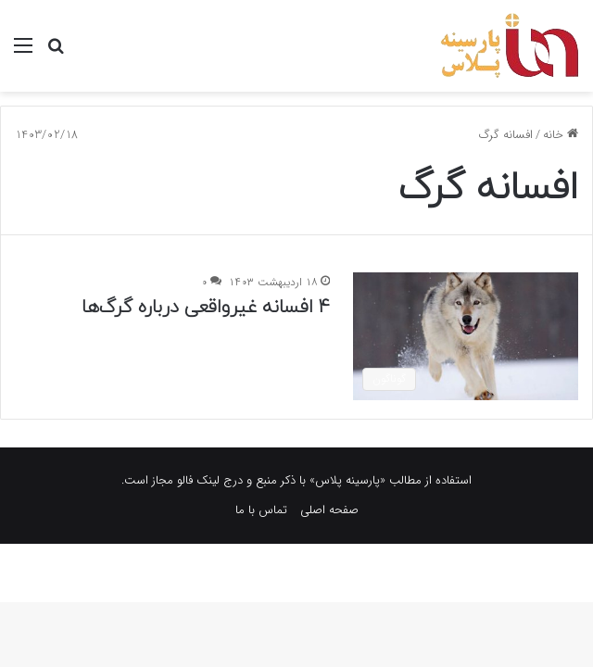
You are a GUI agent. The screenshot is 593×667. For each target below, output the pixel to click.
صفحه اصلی (329, 510)
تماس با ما (261, 510)
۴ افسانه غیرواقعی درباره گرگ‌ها (206, 308)
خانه (560, 135)
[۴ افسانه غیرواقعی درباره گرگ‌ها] (465, 335)
